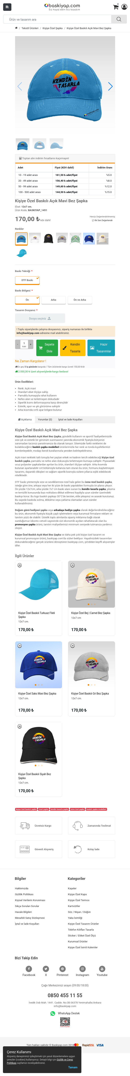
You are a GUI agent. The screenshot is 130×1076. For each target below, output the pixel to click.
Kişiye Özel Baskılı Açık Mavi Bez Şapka (89, 28)
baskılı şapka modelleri (46, 447)
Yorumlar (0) (45, 419)
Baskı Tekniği (22, 271)
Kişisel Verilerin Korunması (30, 900)
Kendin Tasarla (71, 348)
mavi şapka (43, 809)
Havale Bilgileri (23, 912)
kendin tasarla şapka (94, 489)
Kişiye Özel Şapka (53, 28)
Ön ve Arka (80, 299)
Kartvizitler (74, 906)
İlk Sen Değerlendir (102, 220)
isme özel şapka (77, 809)
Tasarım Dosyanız (25, 310)
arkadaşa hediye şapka (67, 510)
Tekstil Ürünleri (30, 28)
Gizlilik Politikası (24, 894)
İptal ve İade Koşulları (70, 419)
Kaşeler (72, 888)
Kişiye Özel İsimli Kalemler (83, 947)
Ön (27, 299)
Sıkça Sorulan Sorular (27, 906)
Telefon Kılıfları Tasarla (81, 929)
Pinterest (62, 971)
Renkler (19, 228)
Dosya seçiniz (40, 318)
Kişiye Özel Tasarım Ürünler (83, 923)
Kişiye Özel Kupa (77, 894)
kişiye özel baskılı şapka (26, 809)
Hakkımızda (21, 888)
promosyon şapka (25, 524)
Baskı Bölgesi (23, 290)
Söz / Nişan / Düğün (79, 912)
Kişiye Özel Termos (79, 900)
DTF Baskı (27, 280)
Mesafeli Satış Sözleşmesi (30, 917)
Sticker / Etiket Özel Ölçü (82, 935)
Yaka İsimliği (75, 917)
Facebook (29, 971)
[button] (124, 7)
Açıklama (25, 419)
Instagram (82, 971)
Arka (53, 299)
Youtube (102, 971)
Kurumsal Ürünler (78, 941)
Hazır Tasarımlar (100, 348)
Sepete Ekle (46, 348)
